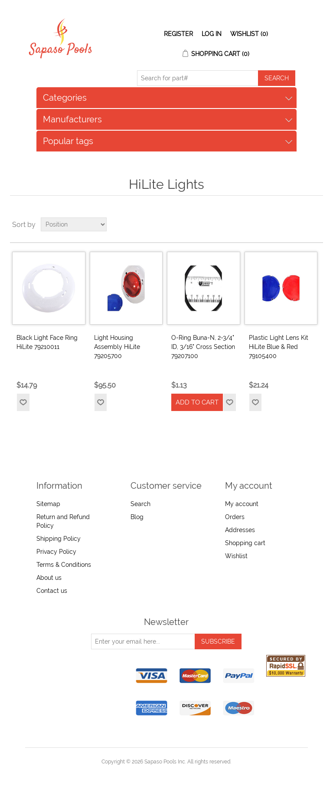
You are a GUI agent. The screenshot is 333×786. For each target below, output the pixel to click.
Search (140, 503)
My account (241, 503)
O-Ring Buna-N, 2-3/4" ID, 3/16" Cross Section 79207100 (203, 346)
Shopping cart (245, 542)
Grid (300, 224)
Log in (212, 33)
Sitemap (48, 503)
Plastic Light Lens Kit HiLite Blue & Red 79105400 (278, 346)
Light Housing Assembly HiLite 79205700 (117, 346)
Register (178, 33)
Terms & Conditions (63, 564)
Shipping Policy (58, 538)
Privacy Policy (56, 551)
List (315, 224)
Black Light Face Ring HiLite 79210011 (47, 342)
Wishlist (236, 556)
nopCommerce (181, 772)
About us (49, 577)
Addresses (240, 529)
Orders (235, 516)
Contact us (51, 590)
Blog (137, 516)
